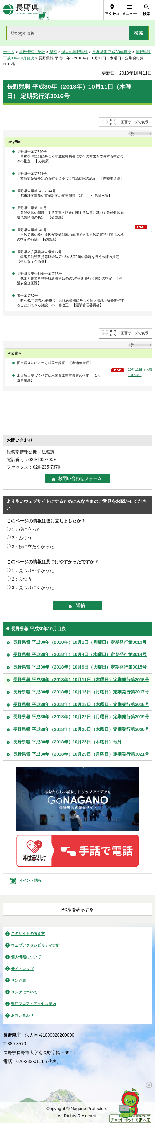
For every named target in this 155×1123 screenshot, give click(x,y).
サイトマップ (22, 969)
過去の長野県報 (74, 52)
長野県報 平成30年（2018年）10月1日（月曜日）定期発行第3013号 (80, 642)
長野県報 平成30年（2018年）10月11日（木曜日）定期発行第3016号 (81, 679)
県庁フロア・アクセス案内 (33, 1004)
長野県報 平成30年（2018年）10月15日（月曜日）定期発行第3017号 (81, 691)
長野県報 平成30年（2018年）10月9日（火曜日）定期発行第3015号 (80, 667)
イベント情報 (30, 880)
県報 (53, 52)
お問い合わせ (22, 1015)
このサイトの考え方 (28, 933)
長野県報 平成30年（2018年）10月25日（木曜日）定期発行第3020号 (81, 729)
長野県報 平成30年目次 (111, 52)
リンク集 (18, 980)
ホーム (8, 52)
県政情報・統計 (32, 52)
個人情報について (26, 957)
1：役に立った (26, 529)
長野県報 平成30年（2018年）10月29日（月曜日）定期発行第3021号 (81, 754)
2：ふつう (22, 537)
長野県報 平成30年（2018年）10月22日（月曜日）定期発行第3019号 (81, 716)
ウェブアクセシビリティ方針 (35, 945)
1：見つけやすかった (33, 570)
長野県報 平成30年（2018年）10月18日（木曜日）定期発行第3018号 (81, 704)
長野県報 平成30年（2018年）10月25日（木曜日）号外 (67, 741)
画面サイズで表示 (134, 122)
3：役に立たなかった (33, 546)
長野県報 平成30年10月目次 (38, 628)
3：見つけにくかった (33, 587)
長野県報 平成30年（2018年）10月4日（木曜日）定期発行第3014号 (80, 654)
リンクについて (24, 992)
